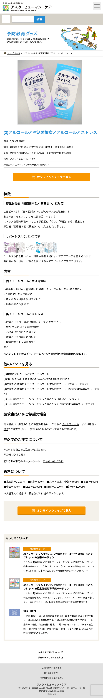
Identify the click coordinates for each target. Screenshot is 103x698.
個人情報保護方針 (51, 672)
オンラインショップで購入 (51, 177)
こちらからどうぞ (53, 461)
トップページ (12, 53)
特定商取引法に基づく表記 (51, 677)
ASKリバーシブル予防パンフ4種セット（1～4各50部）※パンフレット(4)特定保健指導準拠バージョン (58, 586)
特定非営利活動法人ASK (51, 652)
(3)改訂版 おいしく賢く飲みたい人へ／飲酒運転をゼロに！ (37, 379)
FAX (6, 429)
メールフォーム (70, 424)
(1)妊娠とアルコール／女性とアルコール (26, 374)
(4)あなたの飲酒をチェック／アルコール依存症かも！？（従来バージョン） (46, 384)
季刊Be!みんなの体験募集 (50, 657)
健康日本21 (29, 611)
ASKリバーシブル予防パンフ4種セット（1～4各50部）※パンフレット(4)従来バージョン (58, 555)
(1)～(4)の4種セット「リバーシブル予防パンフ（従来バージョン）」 (42, 399)
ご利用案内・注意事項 (51, 667)
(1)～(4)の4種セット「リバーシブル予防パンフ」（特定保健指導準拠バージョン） (49, 404)
